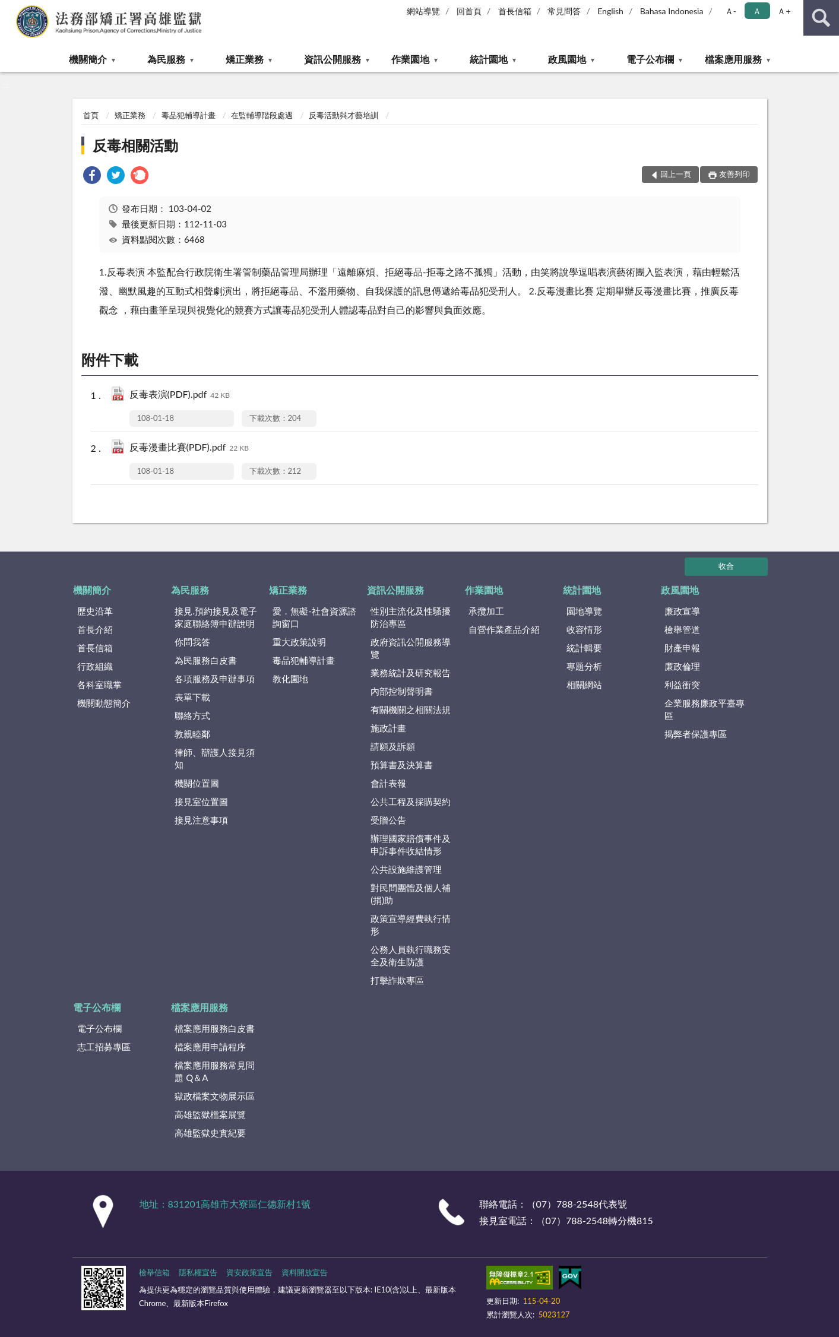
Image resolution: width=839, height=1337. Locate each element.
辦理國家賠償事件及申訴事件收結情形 (411, 844)
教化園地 (290, 678)
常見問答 (564, 11)
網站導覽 (423, 11)
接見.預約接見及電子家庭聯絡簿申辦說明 (216, 617)
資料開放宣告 (304, 1272)
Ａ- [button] (730, 11)
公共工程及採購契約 (411, 801)
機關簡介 (88, 59)
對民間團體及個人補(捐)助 (411, 893)
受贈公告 (388, 820)
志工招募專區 (104, 1046)
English (610, 11)
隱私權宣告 (198, 1272)
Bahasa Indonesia (672, 11)
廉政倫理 (682, 666)
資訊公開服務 (332, 59)
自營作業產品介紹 (504, 629)
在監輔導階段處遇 (262, 115)
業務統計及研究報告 (411, 672)
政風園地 (567, 59)
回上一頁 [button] (675, 174)
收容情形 (584, 629)
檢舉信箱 (154, 1272)
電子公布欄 (650, 59)
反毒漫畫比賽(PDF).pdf (189, 448)
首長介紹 (95, 629)
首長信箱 (514, 11)
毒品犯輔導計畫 (189, 115)
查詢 (821, 18)
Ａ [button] (757, 11)
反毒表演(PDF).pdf (179, 395)
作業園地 (410, 59)
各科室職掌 (99, 684)
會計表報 (388, 783)
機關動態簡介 (104, 703)
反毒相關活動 (135, 145)
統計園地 (489, 59)
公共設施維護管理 (406, 869)
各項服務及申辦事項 (215, 678)
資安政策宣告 (249, 1272)
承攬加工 (486, 611)
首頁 (91, 115)
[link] (92, 176)
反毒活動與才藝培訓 (343, 115)
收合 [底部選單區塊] (726, 566)
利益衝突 (682, 684)
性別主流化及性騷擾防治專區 (411, 617)
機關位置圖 (197, 783)
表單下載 (192, 697)
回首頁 (469, 11)
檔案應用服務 (733, 59)
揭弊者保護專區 (695, 733)
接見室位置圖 (201, 801)
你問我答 (192, 641)
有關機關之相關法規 (411, 709)
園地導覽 (584, 611)
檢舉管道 (682, 629)
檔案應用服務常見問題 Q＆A (215, 1071)
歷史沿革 (95, 611)
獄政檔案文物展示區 (215, 1096)
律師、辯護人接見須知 (215, 758)
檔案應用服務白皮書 (215, 1028)
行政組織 (95, 666)
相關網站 (584, 684)
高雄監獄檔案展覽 (210, 1114)
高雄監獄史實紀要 (210, 1132)
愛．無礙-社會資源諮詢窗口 (314, 617)
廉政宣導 (682, 611)
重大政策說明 (299, 641)
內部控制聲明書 (402, 691)
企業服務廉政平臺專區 (704, 709)
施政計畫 (388, 728)
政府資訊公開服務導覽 (411, 648)
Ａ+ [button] (783, 11)
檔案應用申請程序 (210, 1046)
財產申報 (682, 647)
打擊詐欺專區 (397, 980)
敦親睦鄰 (192, 733)
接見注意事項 (201, 820)
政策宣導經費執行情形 (411, 924)
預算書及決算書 (402, 764)
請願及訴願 (393, 746)
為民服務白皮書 (206, 660)
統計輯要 (584, 647)
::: (9, 9)
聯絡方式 (192, 715)
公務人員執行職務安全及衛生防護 (411, 955)
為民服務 (166, 59)
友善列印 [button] (734, 174)
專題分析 (584, 666)
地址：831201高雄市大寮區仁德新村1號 (225, 1203)
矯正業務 (245, 59)
